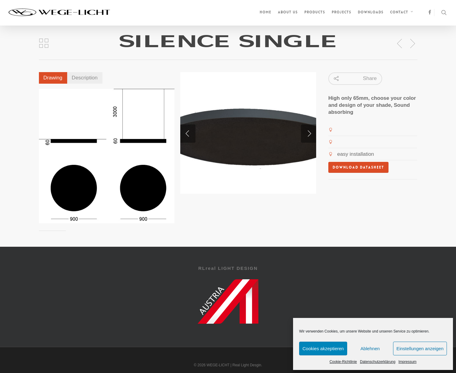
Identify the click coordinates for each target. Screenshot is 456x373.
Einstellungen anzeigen (420, 348)
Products (314, 12)
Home (265, 12)
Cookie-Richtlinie (343, 362)
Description (85, 78)
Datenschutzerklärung (378, 362)
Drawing (52, 78)
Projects (341, 12)
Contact (402, 13)
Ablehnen (370, 348)
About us (288, 12)
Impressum (407, 362)
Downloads (370, 12)
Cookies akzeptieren (323, 348)
